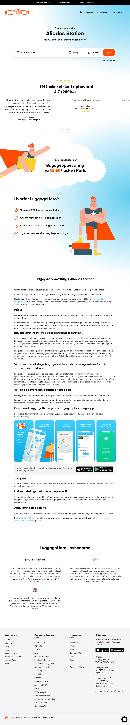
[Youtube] (119, 691)
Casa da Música (41, 681)
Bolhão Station (40, 702)
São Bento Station (42, 660)
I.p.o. (36, 653)
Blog (7, 646)
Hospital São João (42, 656)
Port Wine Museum (42, 695)
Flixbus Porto (39, 642)
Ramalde (38, 674)
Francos (37, 677)
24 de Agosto (40, 670)
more (46, 112)
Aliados (37, 649)
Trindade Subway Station (44, 663)
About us (9, 643)
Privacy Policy (11, 660)
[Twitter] (111, 691)
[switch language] (81, 12)
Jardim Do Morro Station (44, 699)
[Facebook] (107, 691)
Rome (71, 660)
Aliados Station (40, 684)
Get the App (117, 12)
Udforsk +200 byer (77, 667)
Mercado (38, 646)
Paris (71, 656)
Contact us (100, 691)
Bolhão (37, 688)
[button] (124, 719)
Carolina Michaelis (42, 667)
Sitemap (8, 663)
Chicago (73, 646)
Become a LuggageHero (97, 12)
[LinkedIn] (123, 691)
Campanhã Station (42, 706)
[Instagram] (115, 691)
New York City (75, 653)
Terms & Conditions (13, 656)
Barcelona (73, 642)
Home (7, 639)
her (110, 483)
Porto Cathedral (41, 692)
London (72, 649)
